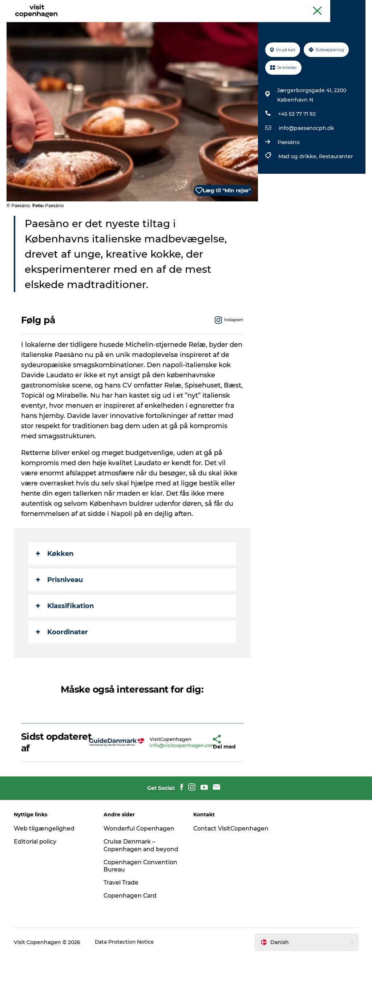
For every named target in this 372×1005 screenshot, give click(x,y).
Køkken (55, 595)
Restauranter (336, 197)
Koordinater (63, 673)
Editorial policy (36, 882)
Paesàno (288, 183)
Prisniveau (60, 621)
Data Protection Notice (126, 991)
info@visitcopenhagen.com (164, 786)
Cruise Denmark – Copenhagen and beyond (130, 890)
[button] (195, 783)
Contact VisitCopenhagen (218, 873)
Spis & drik (155, 23)
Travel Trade (122, 931)
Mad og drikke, (298, 197)
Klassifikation (65, 647)
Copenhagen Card (345, 6)
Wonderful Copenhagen (140, 869)
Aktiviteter (116, 23)
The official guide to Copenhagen (230, 6)
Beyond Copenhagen (296, 6)
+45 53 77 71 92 (296, 155)
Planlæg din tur (249, 23)
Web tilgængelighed (45, 869)
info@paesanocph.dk (306, 169)
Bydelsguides (198, 23)
